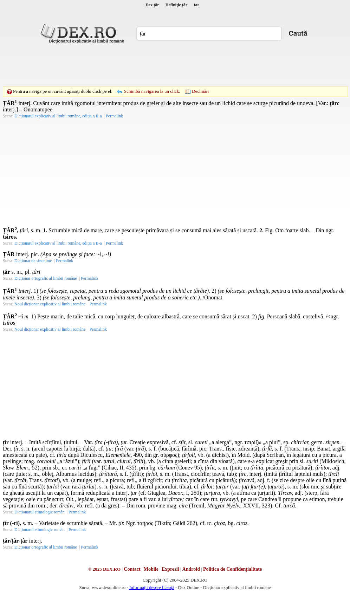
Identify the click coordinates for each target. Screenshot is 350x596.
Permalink (114, 116)
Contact (132, 569)
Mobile (151, 569)
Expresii (170, 569)
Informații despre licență (151, 587)
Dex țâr (152, 4)
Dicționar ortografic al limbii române (45, 278)
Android (191, 569)
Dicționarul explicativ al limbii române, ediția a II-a (58, 116)
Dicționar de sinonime (33, 260)
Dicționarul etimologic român (39, 512)
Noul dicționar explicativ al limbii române (49, 304)
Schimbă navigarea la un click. (152, 91)
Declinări (200, 91)
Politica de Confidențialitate (232, 569)
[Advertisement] (175, 65)
